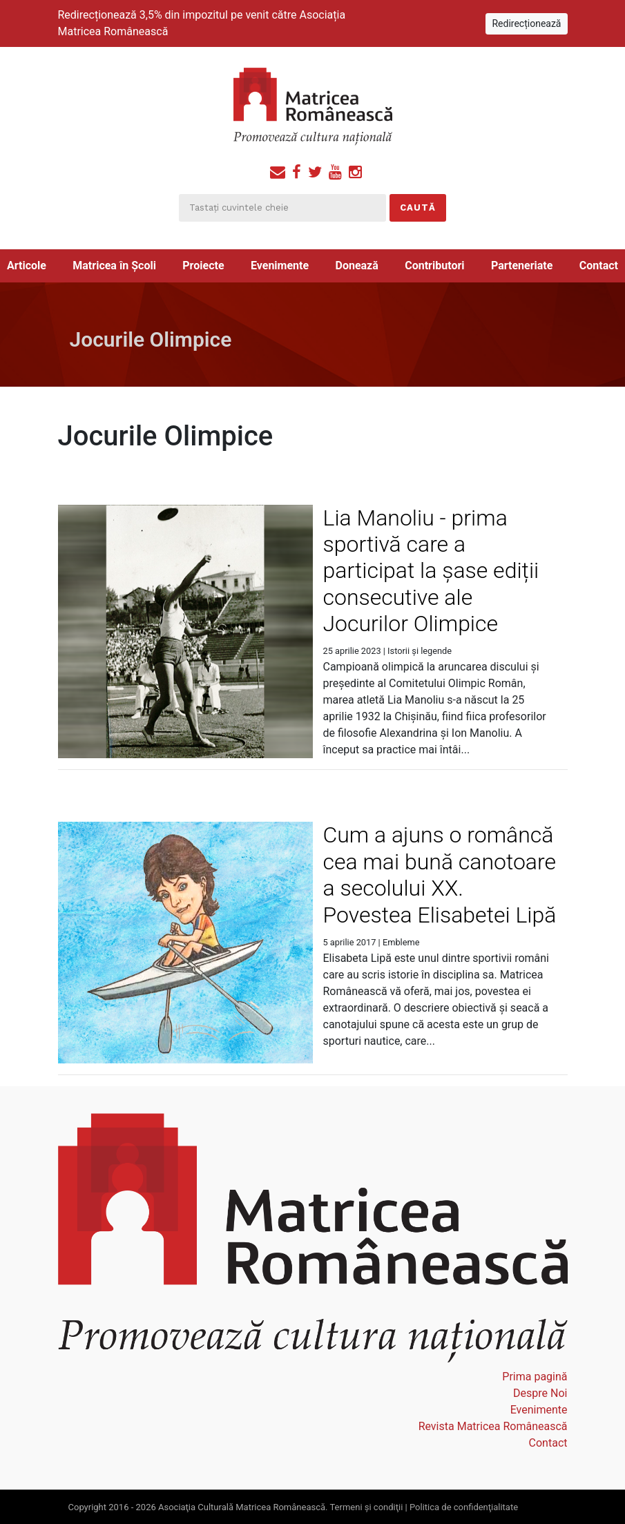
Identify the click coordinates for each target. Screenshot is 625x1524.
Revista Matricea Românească (493, 1426)
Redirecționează (526, 23)
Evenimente (280, 265)
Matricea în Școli (114, 265)
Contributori (434, 265)
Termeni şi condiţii (366, 1507)
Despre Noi (540, 1393)
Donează (357, 265)
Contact (598, 265)
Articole (26, 265)
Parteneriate (521, 265)
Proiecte (203, 265)
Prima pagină (534, 1376)
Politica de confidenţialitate (464, 1507)
